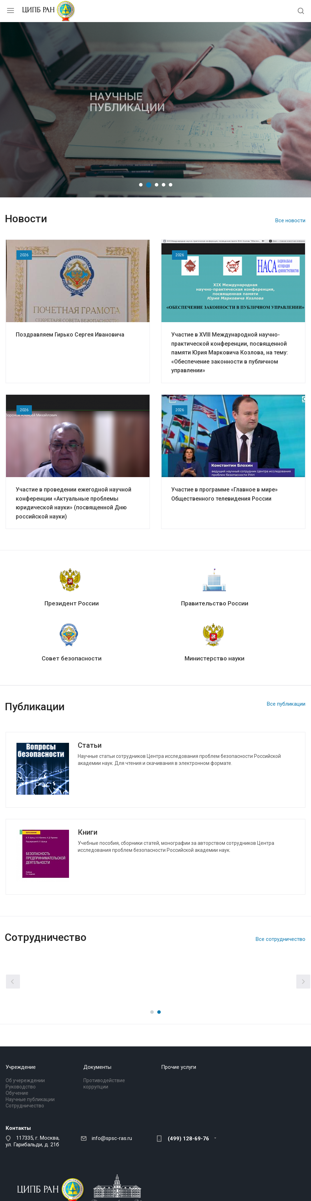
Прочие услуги (178, 1067)
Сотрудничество (25, 1105)
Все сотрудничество (280, 939)
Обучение (17, 1093)
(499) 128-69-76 (188, 1138)
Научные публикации (30, 1099)
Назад (13, 982)
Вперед (303, 982)
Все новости (290, 220)
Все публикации (286, 704)
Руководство (21, 1087)
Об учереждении (25, 1080)
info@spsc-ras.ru (112, 1138)
